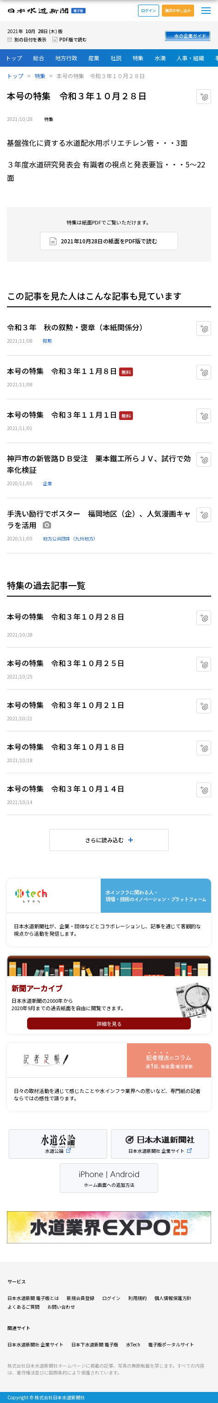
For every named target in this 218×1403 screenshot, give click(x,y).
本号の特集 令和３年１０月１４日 (66, 788)
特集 (137, 58)
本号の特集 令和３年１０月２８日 (66, 616)
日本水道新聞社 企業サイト (35, 1344)
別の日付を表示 (30, 39)
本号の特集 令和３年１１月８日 (62, 370)
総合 (38, 58)
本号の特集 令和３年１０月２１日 (66, 704)
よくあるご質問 (23, 1306)
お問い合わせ (61, 1306)
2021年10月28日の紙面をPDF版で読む (109, 241)
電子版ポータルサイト (171, 1344)
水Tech (133, 1344)
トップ (14, 58)
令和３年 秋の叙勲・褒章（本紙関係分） (77, 327)
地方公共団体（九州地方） (70, 538)
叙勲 (47, 340)
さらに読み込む (104, 840)
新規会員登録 (80, 1297)
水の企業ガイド (190, 35)
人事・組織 (190, 58)
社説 (115, 58)
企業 (47, 483)
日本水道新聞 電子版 (46, 11)
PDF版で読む (73, 39)
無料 (126, 371)
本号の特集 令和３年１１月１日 (62, 414)
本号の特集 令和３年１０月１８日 (66, 746)
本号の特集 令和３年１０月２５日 (66, 662)
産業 (93, 58)
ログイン (148, 10)
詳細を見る (109, 1023)
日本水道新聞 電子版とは (33, 1297)
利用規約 (137, 1297)
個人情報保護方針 (173, 1297)
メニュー (206, 10)
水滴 (160, 58)
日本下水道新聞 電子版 (94, 1344)
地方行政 (66, 58)
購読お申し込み (178, 10)
